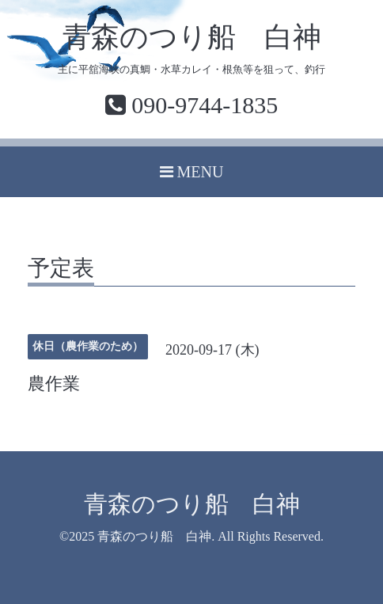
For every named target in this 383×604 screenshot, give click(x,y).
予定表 (61, 268)
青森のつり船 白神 (192, 37)
